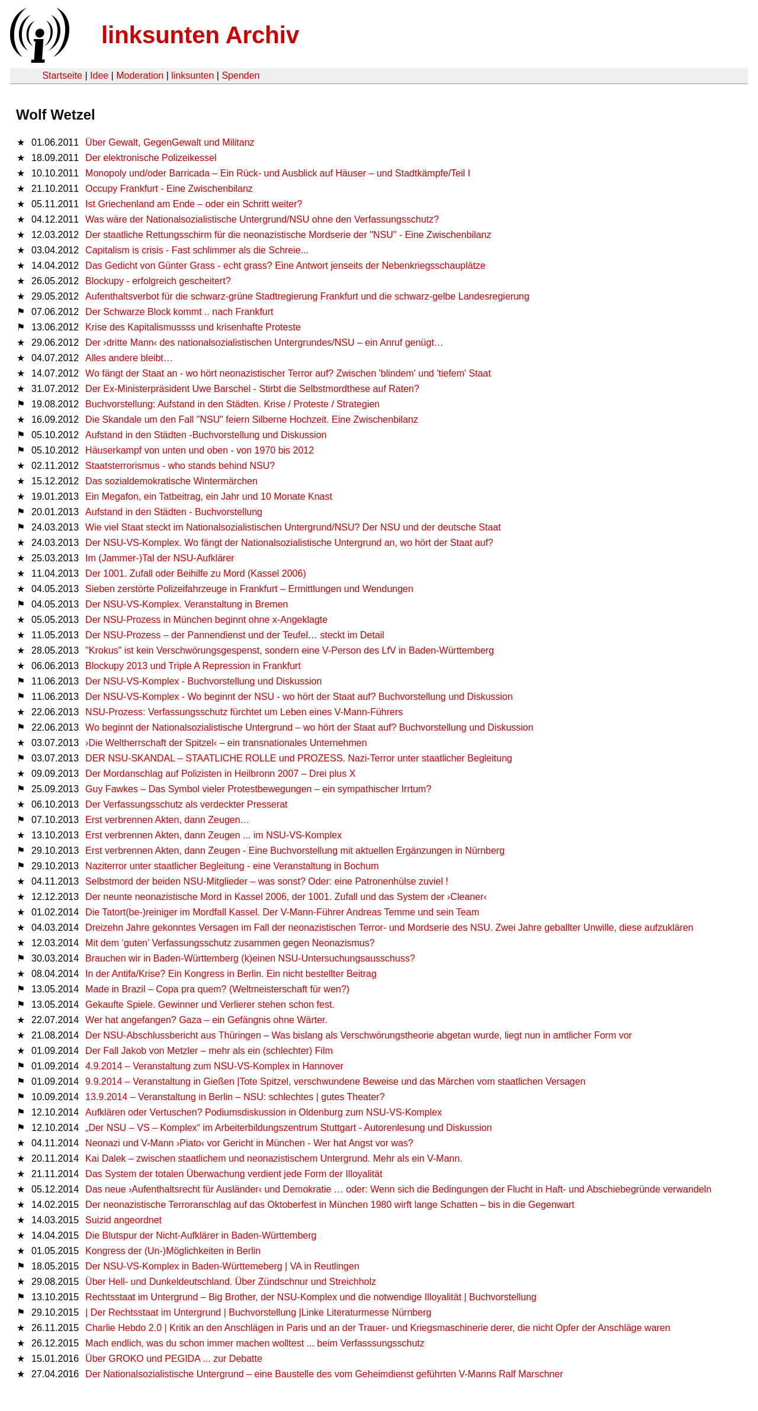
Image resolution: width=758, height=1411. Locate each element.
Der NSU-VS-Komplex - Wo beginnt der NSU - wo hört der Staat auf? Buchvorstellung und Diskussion (299, 697)
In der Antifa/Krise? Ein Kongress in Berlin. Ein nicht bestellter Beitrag (231, 974)
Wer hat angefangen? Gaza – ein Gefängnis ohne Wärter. (206, 1020)
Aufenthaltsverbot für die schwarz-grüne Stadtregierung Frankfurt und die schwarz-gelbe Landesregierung (307, 296)
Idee (99, 75)
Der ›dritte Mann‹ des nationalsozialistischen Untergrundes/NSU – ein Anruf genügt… (264, 343)
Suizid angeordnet (123, 1220)
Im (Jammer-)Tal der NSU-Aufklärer (160, 558)
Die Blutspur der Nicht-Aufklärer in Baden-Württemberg (200, 1235)
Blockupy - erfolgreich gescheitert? (157, 281)
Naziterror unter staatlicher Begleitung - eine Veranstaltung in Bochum (231, 866)
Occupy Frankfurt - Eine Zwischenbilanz (169, 189)
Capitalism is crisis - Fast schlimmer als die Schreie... (197, 250)
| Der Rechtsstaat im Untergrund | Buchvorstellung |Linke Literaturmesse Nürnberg (258, 1312)
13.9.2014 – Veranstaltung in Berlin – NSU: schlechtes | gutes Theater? (235, 1097)
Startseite (62, 75)
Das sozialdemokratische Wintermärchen (171, 481)
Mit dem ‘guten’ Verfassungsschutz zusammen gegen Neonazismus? (230, 943)
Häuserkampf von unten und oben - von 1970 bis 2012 (199, 450)
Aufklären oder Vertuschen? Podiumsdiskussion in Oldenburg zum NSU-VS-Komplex (263, 1112)
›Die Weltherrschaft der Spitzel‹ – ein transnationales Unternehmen (226, 743)
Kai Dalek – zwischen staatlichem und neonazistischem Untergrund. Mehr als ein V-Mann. (273, 1158)
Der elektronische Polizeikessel (150, 158)
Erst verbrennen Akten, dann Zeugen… (167, 820)
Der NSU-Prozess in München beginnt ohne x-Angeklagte (206, 620)
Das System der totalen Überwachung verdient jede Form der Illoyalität (234, 1174)
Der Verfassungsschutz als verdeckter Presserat (186, 804)
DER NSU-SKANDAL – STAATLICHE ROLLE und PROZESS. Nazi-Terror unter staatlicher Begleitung (298, 758)
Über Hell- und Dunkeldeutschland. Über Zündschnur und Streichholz (230, 1282)
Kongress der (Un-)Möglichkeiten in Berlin (173, 1251)
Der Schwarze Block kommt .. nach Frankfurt (179, 312)
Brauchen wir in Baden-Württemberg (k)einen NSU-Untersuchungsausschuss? (250, 958)
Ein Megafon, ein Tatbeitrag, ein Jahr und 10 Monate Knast (208, 496)
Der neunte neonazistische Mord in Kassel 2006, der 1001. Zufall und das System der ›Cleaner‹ (286, 897)
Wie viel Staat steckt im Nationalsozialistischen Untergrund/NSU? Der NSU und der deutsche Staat (293, 527)
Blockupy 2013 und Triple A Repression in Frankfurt (193, 666)
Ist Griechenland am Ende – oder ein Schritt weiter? (193, 204)
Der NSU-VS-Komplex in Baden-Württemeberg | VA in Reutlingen (222, 1266)
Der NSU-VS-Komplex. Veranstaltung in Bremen (186, 604)
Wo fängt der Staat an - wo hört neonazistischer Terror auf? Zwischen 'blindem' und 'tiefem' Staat (288, 373)
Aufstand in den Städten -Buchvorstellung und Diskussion (205, 435)
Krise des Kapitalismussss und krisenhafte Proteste (193, 327)
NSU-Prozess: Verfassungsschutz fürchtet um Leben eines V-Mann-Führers (244, 712)
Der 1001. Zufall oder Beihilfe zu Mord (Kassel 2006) (195, 573)
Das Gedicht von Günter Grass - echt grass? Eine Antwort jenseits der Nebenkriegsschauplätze (285, 266)
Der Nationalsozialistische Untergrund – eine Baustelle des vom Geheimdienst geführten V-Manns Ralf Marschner (324, 1374)
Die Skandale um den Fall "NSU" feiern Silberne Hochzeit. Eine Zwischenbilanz (251, 419)
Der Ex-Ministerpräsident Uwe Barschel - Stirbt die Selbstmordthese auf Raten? (252, 389)
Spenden (240, 75)
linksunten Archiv (200, 35)
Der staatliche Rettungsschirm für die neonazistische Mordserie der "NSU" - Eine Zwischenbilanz (288, 235)
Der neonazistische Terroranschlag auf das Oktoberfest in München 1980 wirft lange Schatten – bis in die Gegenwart (329, 1205)
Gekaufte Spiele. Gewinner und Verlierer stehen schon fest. (210, 1004)
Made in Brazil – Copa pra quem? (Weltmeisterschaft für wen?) (217, 989)
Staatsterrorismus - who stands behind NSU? (180, 466)
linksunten (192, 75)
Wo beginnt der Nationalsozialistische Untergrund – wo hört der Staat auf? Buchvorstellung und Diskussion (309, 727)
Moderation (139, 75)
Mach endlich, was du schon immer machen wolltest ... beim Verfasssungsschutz (255, 1343)
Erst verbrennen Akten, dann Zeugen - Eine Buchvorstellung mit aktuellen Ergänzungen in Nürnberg (295, 851)
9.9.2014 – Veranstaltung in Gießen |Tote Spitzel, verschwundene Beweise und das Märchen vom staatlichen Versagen (335, 1081)
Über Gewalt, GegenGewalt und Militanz (169, 142)
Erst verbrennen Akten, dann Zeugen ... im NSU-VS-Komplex (213, 835)
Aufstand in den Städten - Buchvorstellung (173, 512)
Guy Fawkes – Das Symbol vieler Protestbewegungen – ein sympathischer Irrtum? (258, 789)
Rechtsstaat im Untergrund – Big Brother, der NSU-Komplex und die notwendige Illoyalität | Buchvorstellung (311, 1297)
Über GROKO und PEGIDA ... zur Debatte (173, 1359)
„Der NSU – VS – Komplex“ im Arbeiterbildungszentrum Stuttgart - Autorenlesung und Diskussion (288, 1128)
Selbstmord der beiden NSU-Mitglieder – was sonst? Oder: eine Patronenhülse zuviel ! (266, 881)
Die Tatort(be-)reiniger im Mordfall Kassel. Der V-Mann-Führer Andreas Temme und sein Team (282, 912)
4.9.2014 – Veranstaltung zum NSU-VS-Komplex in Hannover (214, 1066)
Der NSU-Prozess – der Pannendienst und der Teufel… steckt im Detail (234, 635)
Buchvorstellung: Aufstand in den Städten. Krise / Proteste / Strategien (232, 404)
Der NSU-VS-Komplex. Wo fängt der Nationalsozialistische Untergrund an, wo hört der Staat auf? (289, 543)
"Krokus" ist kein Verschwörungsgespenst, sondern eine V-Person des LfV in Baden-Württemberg (289, 650)
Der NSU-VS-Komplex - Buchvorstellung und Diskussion (203, 681)
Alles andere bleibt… (129, 358)
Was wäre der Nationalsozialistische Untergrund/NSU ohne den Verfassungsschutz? (262, 219)
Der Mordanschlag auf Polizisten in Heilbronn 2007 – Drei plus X (220, 774)
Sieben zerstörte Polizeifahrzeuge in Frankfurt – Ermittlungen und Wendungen (249, 589)
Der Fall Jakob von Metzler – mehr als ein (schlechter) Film (209, 1051)
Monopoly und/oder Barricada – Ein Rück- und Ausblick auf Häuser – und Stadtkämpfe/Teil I (277, 173)
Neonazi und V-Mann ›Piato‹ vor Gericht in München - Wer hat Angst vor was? (249, 1143)
